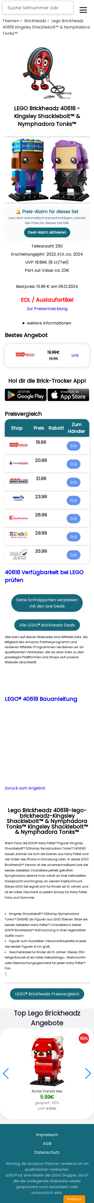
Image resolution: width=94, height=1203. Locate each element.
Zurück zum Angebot (25, 788)
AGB (47, 1143)
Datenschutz (47, 1152)
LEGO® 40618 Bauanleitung (41, 699)
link (73, 446)
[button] (88, 1073)
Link (75, 355)
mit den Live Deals (47, 606)
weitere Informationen (49, 323)
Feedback (74, 1199)
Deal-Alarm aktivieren (47, 232)
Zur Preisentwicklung (47, 309)
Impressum (47, 1135)
